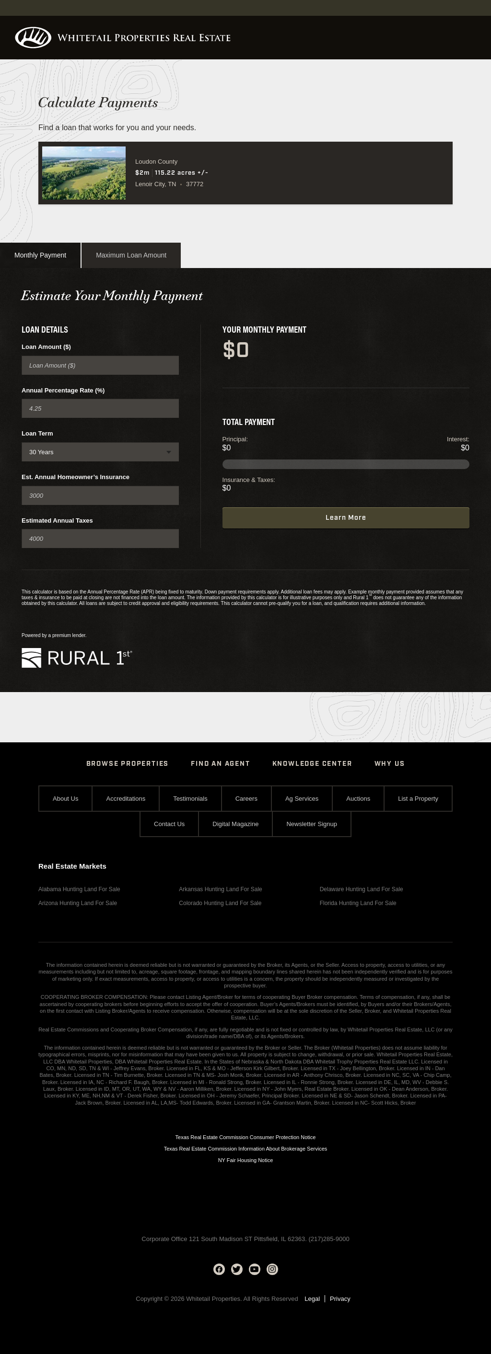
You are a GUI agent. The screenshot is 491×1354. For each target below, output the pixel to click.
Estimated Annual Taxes (57, 520)
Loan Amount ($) (46, 346)
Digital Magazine (235, 824)
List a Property (418, 798)
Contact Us (169, 824)
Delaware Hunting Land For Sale (361, 889)
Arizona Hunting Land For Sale (77, 903)
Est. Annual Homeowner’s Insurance (75, 477)
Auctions (358, 798)
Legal (312, 1298)
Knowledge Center (312, 764)
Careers (246, 798)
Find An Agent (220, 764)
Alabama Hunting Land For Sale (79, 889)
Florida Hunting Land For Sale (358, 903)
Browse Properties (127, 764)
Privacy (340, 1298)
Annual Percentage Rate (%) (63, 390)
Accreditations (125, 798)
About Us (65, 798)
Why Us (389, 764)
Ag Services (301, 798)
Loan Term (37, 433)
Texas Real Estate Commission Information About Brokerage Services (245, 1149)
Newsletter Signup (311, 824)
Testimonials (190, 798)
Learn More (346, 518)
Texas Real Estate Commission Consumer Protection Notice (245, 1137)
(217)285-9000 (328, 1238)
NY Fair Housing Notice (245, 1160)
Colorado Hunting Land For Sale (220, 903)
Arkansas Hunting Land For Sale (220, 889)
